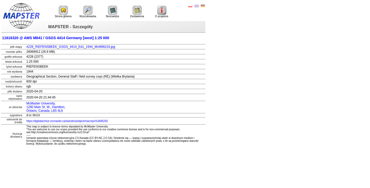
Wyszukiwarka (87, 12)
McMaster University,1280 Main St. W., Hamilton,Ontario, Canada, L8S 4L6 (46, 107)
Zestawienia (137, 12)
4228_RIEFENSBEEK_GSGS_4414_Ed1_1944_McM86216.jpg (70, 47)
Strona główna (63, 12)
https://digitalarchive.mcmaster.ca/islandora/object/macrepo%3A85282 (67, 121)
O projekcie (161, 12)
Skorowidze (112, 12)
